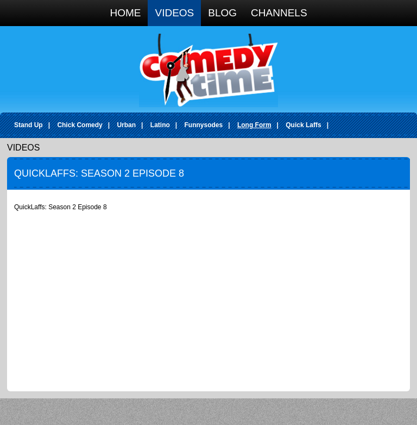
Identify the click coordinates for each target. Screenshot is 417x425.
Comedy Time (208, 70)
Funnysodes (204, 125)
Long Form (254, 125)
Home (125, 12)
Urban (126, 125)
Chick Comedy (79, 125)
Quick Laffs (303, 125)
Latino (160, 125)
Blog (222, 12)
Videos (174, 12)
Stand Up (28, 125)
